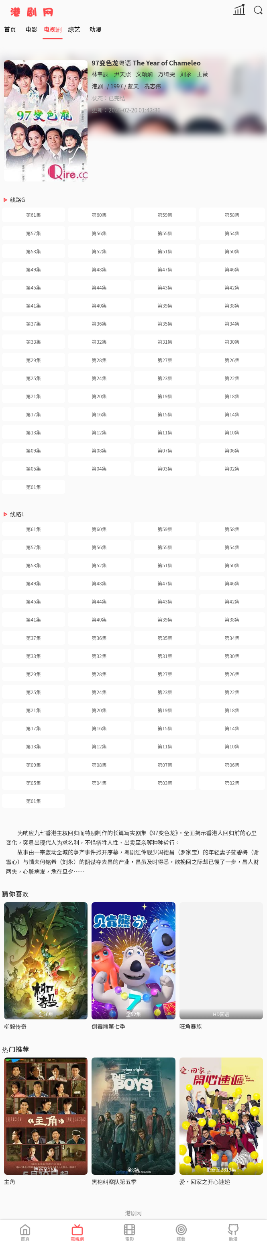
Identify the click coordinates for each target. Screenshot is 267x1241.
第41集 (33, 305)
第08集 (99, 450)
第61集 (33, 214)
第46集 (231, 269)
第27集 (164, 360)
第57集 (33, 233)
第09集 (33, 450)
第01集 (33, 486)
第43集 (164, 287)
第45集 (33, 287)
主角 (9, 1182)
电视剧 (53, 29)
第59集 (164, 214)
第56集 (99, 233)
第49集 (33, 269)
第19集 (164, 396)
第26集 (231, 360)
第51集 (164, 251)
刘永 (186, 74)
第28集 (99, 360)
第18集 (231, 396)
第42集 (231, 287)
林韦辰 (100, 74)
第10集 (231, 432)
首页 (10, 29)
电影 (31, 29)
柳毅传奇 (15, 1026)
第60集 (99, 214)
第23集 (164, 378)
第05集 (33, 468)
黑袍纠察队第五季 (114, 1182)
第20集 (99, 396)
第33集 (33, 341)
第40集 (99, 305)
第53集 (33, 251)
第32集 (99, 341)
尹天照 (122, 74)
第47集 (164, 269)
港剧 (97, 86)
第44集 (99, 287)
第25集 (33, 378)
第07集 (164, 450)
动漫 (96, 29)
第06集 (231, 450)
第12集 (99, 432)
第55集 (164, 233)
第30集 (231, 341)
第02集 (231, 468)
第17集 (33, 414)
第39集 (164, 305)
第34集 (231, 323)
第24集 (99, 378)
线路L (17, 514)
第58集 (231, 214)
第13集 (33, 432)
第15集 (164, 414)
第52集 (99, 251)
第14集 (231, 414)
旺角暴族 (190, 1026)
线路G (17, 200)
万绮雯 (166, 74)
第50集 (231, 251)
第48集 (99, 269)
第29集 (33, 360)
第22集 (231, 378)
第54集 (231, 233)
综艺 (74, 29)
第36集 (99, 323)
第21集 (33, 396)
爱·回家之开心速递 (204, 1182)
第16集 (99, 414)
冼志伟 (152, 86)
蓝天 (133, 86)
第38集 (231, 305)
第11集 (164, 432)
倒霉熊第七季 (108, 1026)
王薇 (202, 74)
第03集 (164, 468)
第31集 (164, 341)
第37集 (33, 323)
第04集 (99, 468)
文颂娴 (144, 74)
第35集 (164, 323)
